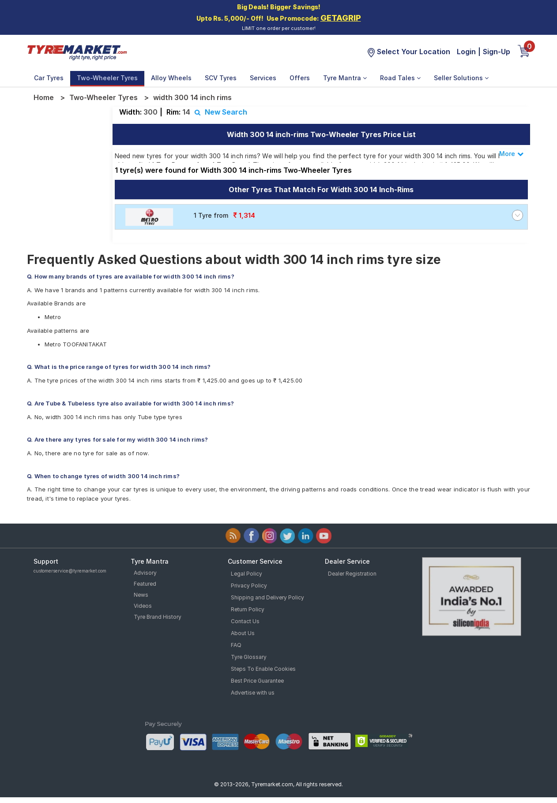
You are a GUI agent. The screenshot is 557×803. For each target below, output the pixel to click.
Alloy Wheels (171, 78)
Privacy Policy (249, 585)
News (141, 594)
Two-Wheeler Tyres (107, 78)
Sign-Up (496, 51)
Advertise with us (253, 692)
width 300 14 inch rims (192, 97)
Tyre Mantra (345, 78)
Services (263, 78)
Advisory (145, 572)
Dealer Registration (352, 573)
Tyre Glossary (249, 657)
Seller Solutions (461, 78)
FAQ (236, 645)
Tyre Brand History (157, 616)
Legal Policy (246, 573)
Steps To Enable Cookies (263, 668)
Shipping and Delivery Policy (267, 597)
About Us (243, 633)
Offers (300, 78)
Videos (143, 605)
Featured (145, 583)
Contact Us (245, 621)
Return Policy (247, 609)
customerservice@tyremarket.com (70, 570)
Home (44, 97)
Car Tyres (49, 78)
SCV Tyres (221, 78)
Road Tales (400, 78)
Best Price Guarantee (257, 680)
